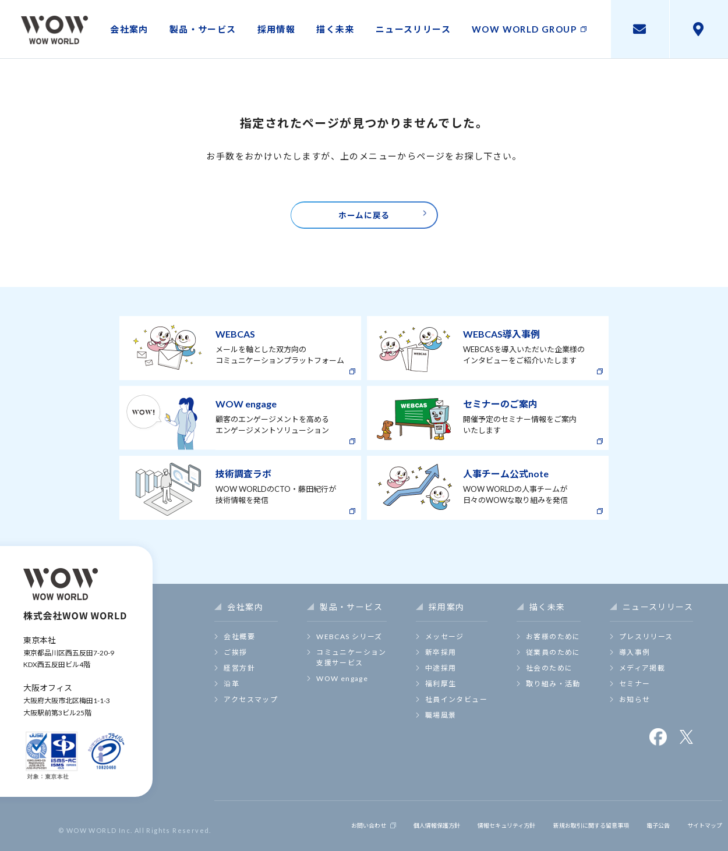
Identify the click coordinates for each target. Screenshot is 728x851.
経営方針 (239, 675)
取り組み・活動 (553, 691)
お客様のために (553, 644)
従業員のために (553, 659)
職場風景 (441, 722)
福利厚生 (441, 691)
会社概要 (239, 644)
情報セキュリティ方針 (463, 829)
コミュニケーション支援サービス (351, 665)
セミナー (635, 691)
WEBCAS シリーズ (349, 644)
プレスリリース (646, 644)
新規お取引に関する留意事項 (566, 829)
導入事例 (635, 659)
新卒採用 (441, 659)
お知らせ (635, 707)
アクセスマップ (251, 707)
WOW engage (342, 686)
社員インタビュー (456, 707)
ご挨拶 (235, 659)
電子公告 (646, 829)
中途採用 (441, 675)
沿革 (231, 691)
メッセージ (444, 644)
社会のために (549, 675)
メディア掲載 (642, 675)
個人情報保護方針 (380, 829)
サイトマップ (699, 829)
